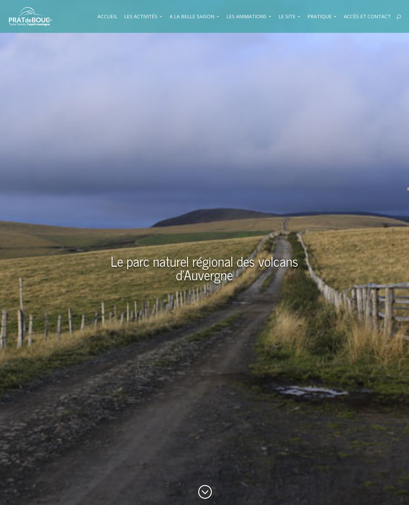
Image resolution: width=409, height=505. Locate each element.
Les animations (246, 17)
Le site (287, 17)
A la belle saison (192, 17)
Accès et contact (367, 17)
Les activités (141, 17)
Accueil (107, 17)
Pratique (320, 17)
